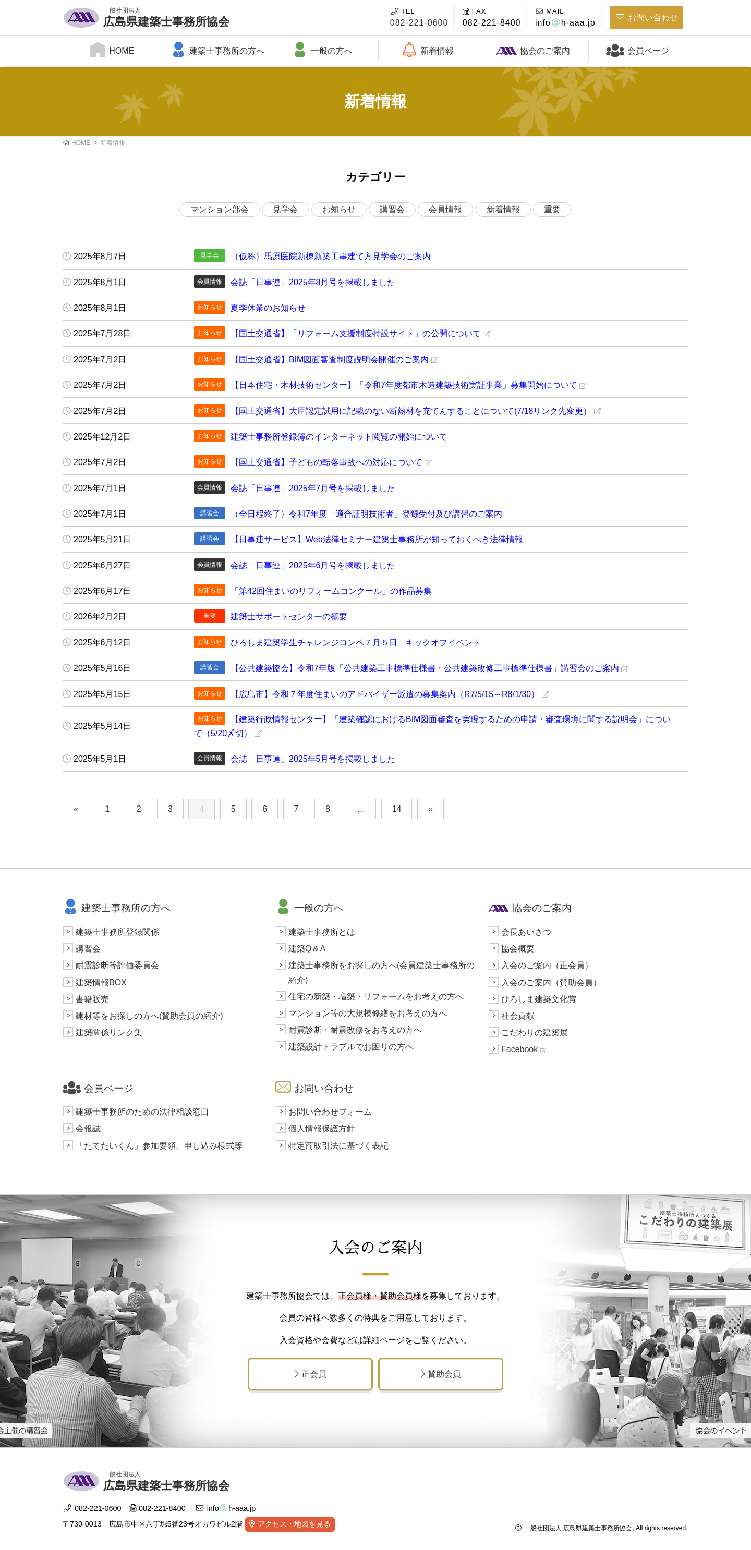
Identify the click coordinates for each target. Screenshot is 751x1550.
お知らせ (339, 209)
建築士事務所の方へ (217, 49)
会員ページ (637, 49)
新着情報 (428, 49)
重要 (552, 209)
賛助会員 (441, 1374)
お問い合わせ (646, 17)
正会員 (310, 1374)
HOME (112, 49)
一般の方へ (322, 49)
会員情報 (445, 209)
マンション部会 (219, 209)
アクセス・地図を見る (294, 1524)
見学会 (285, 209)
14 (397, 808)
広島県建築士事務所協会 (166, 16)
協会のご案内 (533, 49)
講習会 (392, 209)
